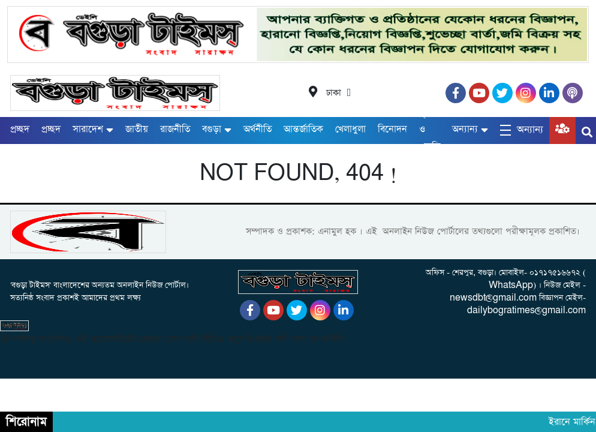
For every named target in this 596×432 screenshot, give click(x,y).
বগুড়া (211, 129)
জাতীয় (136, 129)
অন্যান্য (465, 129)
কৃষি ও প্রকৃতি (429, 130)
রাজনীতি (175, 129)
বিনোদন (392, 129)
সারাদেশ (88, 129)
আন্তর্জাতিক (303, 129)
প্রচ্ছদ (19, 129)
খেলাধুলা (350, 129)
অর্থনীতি (257, 129)
